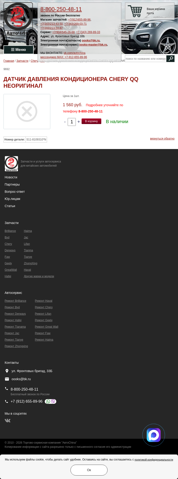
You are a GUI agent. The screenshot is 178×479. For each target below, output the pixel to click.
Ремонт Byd (12, 307)
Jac (26, 237)
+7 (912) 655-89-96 (26, 401)
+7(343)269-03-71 (75, 23)
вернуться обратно (162, 138)
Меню (18, 50)
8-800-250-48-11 (61, 9)
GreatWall (11, 269)
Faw (7, 256)
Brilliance (10, 231)
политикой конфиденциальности (153, 459)
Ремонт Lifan (43, 313)
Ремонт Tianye (14, 339)
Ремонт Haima (44, 339)
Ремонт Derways (15, 313)
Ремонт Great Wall (46, 326)
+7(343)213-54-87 (51, 28)
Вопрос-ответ (15, 191)
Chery (8, 244)
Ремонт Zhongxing (16, 346)
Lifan (27, 244)
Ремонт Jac (12, 333)
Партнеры (12, 184)
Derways (10, 250)
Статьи (10, 206)
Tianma (28, 250)
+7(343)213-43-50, (52, 23)
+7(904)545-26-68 (63, 32)
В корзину (91, 121)
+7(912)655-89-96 (79, 19)
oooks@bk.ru (90, 40)
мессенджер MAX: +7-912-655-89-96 (63, 57)
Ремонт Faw (43, 333)
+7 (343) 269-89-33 (88, 32)
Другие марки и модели (39, 276)
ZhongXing (30, 263)
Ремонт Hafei (13, 320)
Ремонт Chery (44, 307)
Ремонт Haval (43, 300)
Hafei (8, 276)
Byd (7, 237)
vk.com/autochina (74, 53)
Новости (11, 177)
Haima (28, 231)
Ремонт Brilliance (15, 300)
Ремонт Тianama (15, 326)
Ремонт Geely (44, 320)
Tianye (28, 256)
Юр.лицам (12, 199)
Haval (27, 269)
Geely (8, 263)
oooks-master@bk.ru (93, 44)
